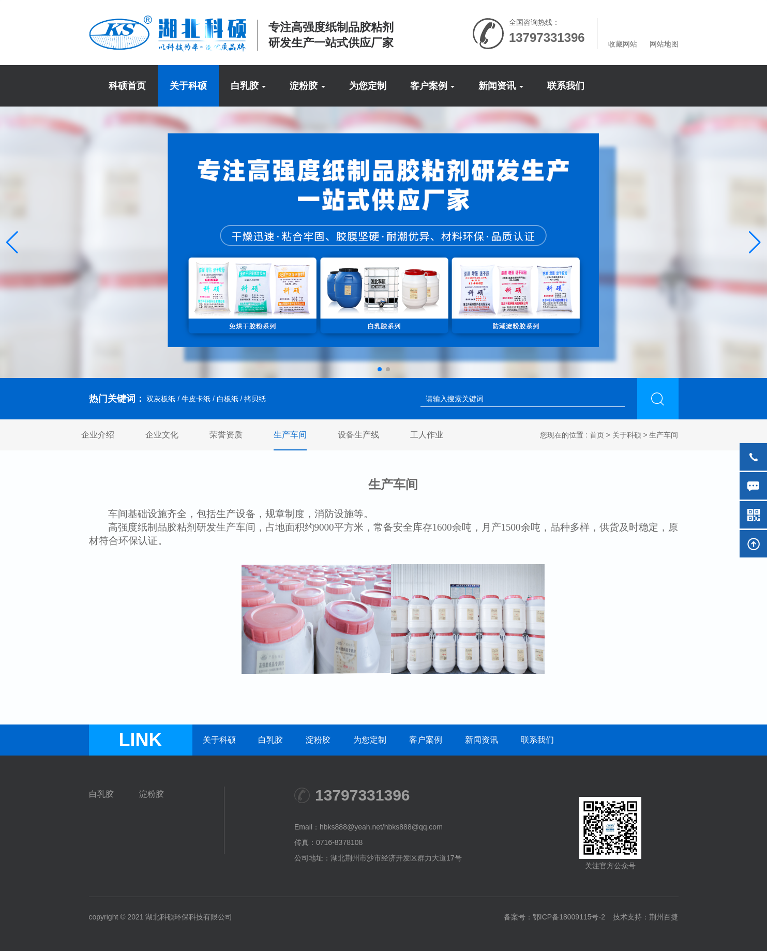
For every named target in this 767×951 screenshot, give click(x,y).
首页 (597, 435)
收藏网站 (622, 44)
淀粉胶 (318, 739)
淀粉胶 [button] (307, 86)
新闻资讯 (481, 739)
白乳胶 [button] (248, 86)
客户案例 (425, 739)
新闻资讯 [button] (500, 86)
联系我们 (565, 86)
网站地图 (664, 44)
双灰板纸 (160, 399)
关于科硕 (188, 86)
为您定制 (367, 86)
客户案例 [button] (432, 86)
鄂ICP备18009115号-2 (569, 917)
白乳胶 (270, 739)
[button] (12, 242)
